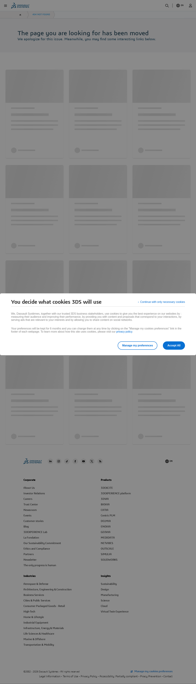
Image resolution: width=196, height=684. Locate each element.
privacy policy (124, 331)
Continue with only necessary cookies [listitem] (162, 301)
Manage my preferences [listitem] (137, 345)
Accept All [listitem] (173, 345)
